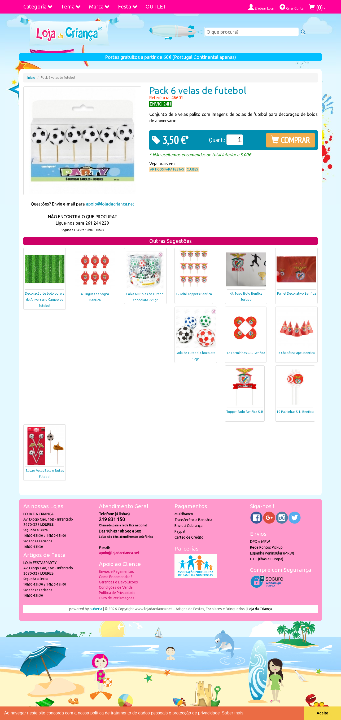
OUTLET (156, 6)
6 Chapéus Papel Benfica (296, 353)
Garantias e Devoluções (118, 582)
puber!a (96, 609)
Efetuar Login (262, 7)
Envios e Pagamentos (116, 571)
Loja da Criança (259, 609)
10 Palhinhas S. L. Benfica (295, 411)
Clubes (192, 169)
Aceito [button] (322, 713)
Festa (128, 6)
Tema (71, 6)
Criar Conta (291, 7)
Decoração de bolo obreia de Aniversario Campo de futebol (44, 299)
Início (31, 77)
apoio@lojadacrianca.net (110, 204)
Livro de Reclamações (116, 598)
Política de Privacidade (117, 593)
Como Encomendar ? (115, 577)
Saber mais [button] (232, 713)
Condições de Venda (116, 587)
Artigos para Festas (167, 169)
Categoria (38, 6)
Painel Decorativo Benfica (296, 293)
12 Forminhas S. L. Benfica (245, 353)
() (317, 7)
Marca (99, 6)
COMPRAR (290, 140)
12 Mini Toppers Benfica (194, 294)
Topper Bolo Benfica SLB (244, 411)
